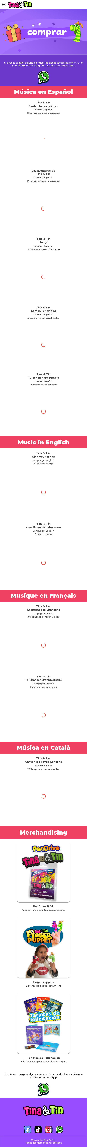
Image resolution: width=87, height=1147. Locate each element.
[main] (44, 62)
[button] (4, 4)
